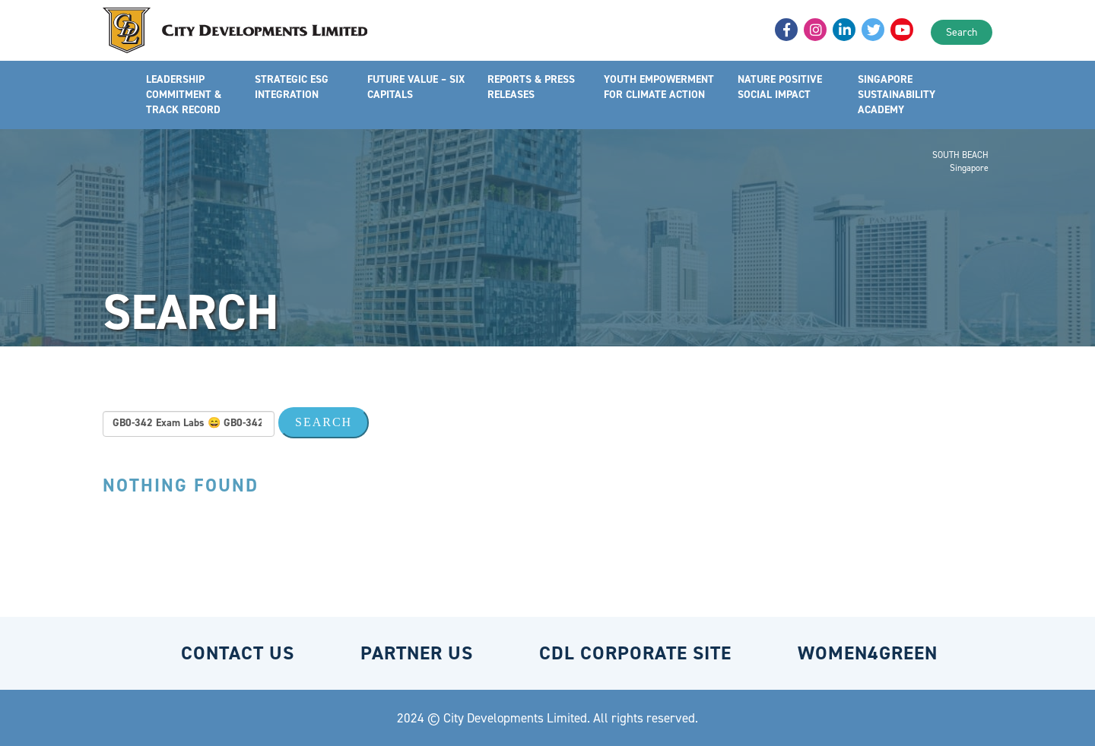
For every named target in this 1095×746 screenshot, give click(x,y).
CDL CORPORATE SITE (635, 652)
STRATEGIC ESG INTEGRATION (291, 87)
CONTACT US (237, 652)
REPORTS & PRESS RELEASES (531, 87)
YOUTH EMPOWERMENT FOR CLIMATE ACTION (659, 87)
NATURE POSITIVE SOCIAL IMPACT (780, 87)
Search (961, 32)
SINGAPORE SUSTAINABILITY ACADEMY (896, 94)
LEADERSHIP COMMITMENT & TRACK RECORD (183, 94)
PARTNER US (416, 652)
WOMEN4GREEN (868, 652)
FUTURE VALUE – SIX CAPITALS (416, 87)
